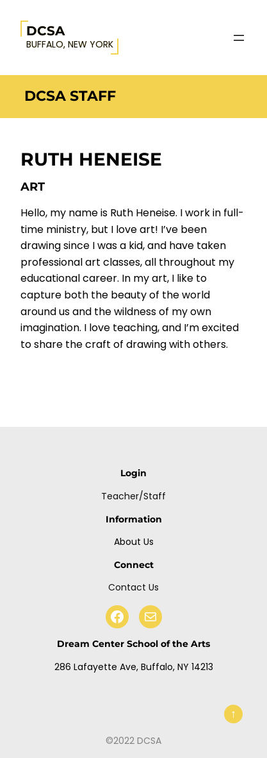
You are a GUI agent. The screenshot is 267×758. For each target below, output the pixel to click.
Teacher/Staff (133, 496)
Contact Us (133, 587)
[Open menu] (239, 38)
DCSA (45, 31)
